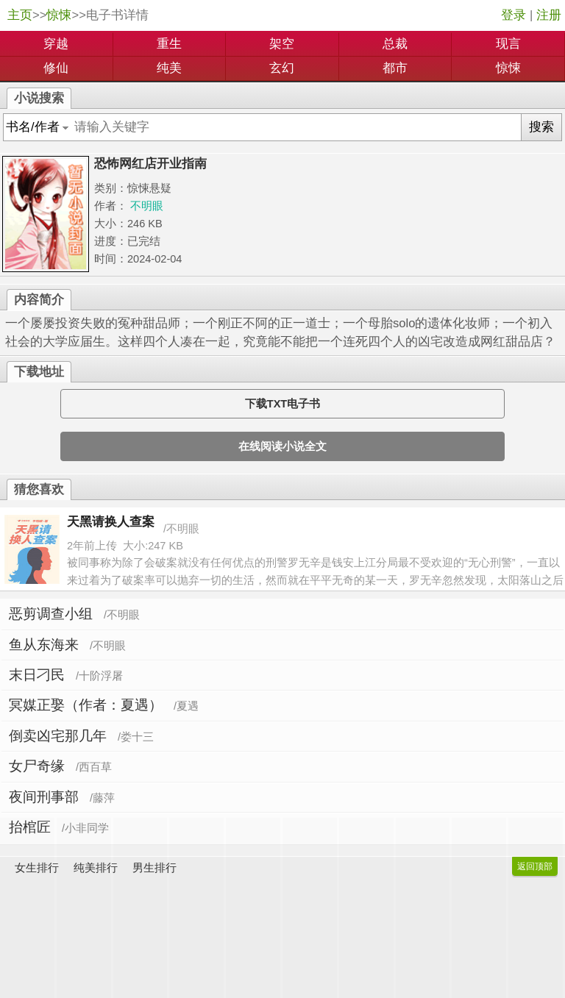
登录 (513, 15)
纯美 (169, 68)
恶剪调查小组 (51, 613)
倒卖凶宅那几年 (58, 736)
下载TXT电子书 (282, 404)
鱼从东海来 (44, 644)
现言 (508, 44)
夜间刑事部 (44, 797)
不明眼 (146, 206)
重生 (169, 44)
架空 (281, 44)
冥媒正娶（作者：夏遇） (86, 705)
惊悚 (58, 15)
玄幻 (281, 68)
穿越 (55, 44)
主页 (19, 15)
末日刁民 (37, 674)
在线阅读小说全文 (282, 446)
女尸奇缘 (37, 766)
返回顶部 (534, 866)
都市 (395, 68)
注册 (548, 15)
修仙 (55, 68)
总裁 (395, 44)
